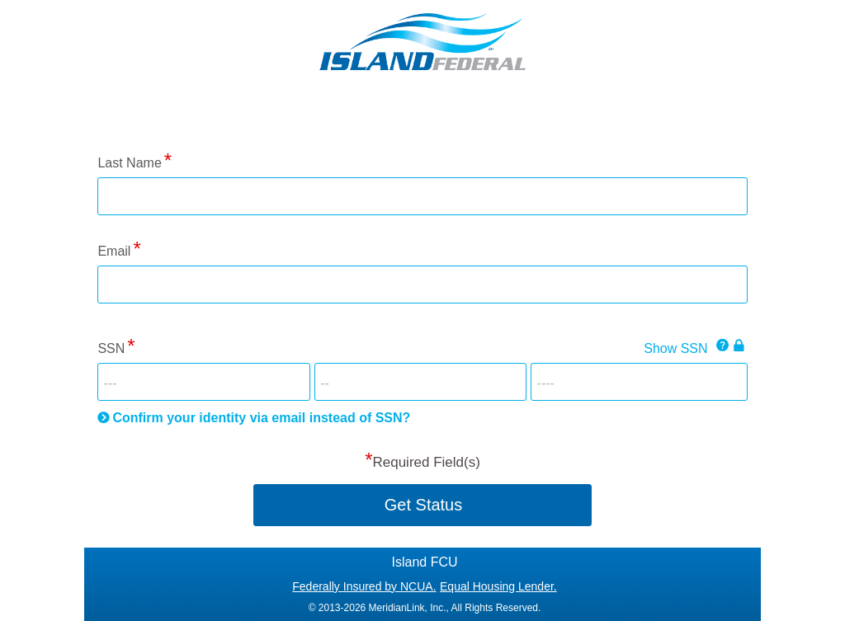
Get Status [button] (424, 505)
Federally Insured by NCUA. (364, 586)
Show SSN (675, 348)
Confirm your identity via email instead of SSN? (261, 418)
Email (113, 251)
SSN (111, 348)
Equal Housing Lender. (498, 586)
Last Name (129, 163)
